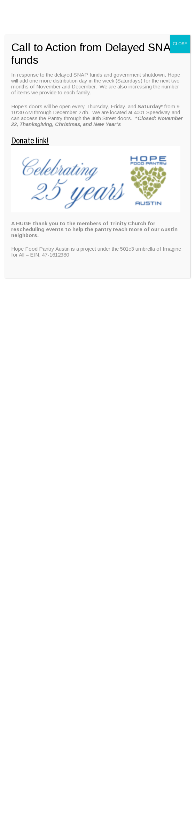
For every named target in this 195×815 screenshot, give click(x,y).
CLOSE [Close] (180, 43)
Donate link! (30, 140)
